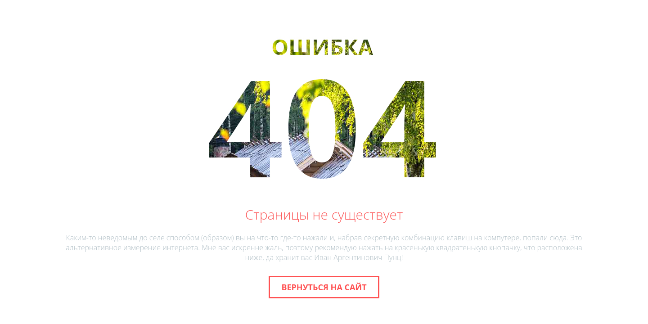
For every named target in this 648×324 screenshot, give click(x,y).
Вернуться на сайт (323, 287)
